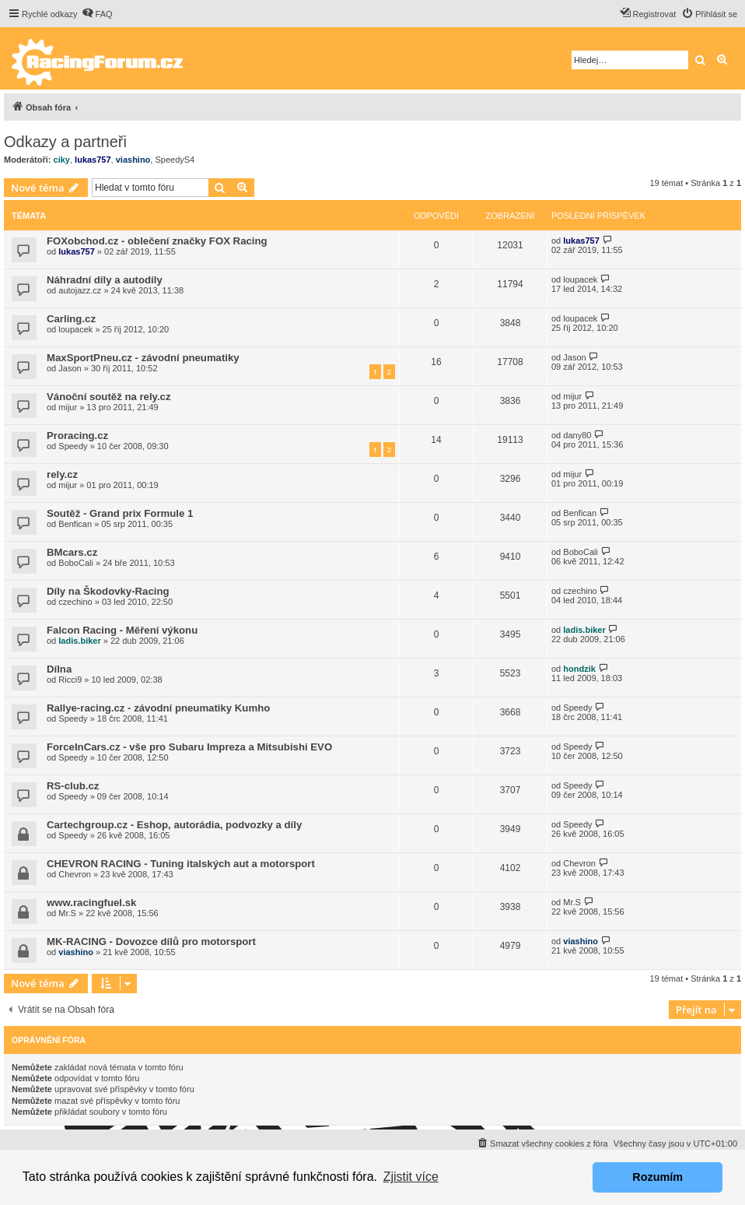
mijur (67, 407)
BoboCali (75, 562)
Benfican (75, 524)
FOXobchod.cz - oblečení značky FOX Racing (157, 241)
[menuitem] (97, 14)
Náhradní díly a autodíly (105, 280)
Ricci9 (70, 679)
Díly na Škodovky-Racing (108, 591)
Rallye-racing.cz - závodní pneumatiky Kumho (158, 708)
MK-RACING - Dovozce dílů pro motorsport (151, 941)
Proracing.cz (77, 435)
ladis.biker (79, 640)
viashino (133, 159)
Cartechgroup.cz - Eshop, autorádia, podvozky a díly (174, 825)
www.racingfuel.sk (91, 902)
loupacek (580, 279)
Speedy (72, 446)
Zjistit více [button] (411, 1176)
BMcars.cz (72, 552)
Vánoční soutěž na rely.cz (109, 396)
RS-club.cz (73, 786)
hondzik (579, 668)
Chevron (74, 874)
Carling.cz (71, 319)
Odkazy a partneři (65, 141)
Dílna (59, 669)
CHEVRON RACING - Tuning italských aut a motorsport (181, 863)
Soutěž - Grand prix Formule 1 (120, 513)
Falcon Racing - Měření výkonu (122, 630)
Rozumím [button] (657, 1177)
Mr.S (67, 913)
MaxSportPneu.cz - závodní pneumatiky (143, 358)
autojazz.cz (79, 290)
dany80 (577, 435)
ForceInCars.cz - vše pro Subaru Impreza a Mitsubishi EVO (189, 747)
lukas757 (92, 159)
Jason (69, 368)
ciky (62, 159)
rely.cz (62, 474)
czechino (75, 601)
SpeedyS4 (174, 159)
